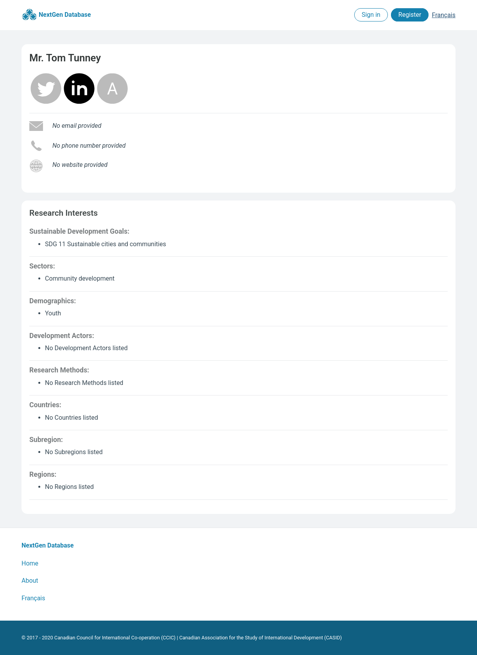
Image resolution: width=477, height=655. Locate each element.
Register (409, 15)
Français (443, 15)
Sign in (371, 15)
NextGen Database (56, 15)
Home (30, 563)
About (30, 580)
